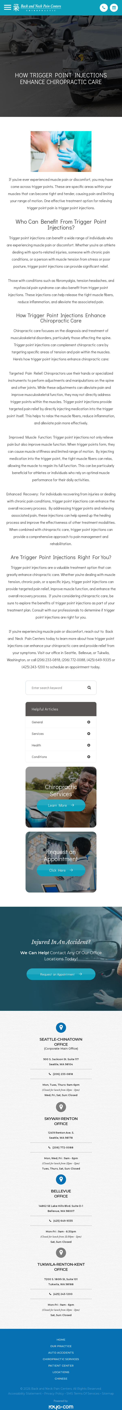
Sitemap (108, 1393)
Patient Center (61, 1365)
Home (61, 1339)
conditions (39, 757)
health (36, 745)
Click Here (57, 870)
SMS (69, 1393)
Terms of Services (86, 1393)
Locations (60, 1372)
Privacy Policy (54, 1393)
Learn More (57, 805)
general (37, 722)
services (38, 733)
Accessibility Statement (25, 1393)
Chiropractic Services (61, 1359)
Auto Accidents (61, 1352)
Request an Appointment (57, 974)
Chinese (61, 1378)
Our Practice (61, 1346)
